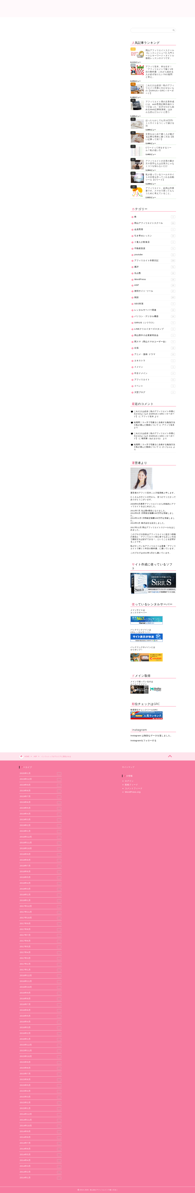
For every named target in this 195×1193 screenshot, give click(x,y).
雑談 (154, 297)
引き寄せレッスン (154, 235)
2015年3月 (40, 1097)
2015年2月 (40, 1102)
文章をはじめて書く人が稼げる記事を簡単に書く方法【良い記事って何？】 (160, 136)
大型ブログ (154, 392)
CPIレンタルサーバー (140, 632)
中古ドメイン (154, 373)
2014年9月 (40, 1131)
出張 (154, 348)
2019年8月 (40, 790)
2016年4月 (40, 1021)
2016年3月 (40, 1027)
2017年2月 (40, 964)
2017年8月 (40, 929)
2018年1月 (40, 900)
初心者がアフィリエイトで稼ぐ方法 (97, 8)
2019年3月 (40, 819)
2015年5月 (40, 1085)
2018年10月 (40, 848)
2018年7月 (40, 865)
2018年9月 (40, 854)
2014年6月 (40, 1149)
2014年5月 (40, 1154)
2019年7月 (40, 796)
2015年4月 (40, 1091)
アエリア (42, 95)
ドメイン (154, 367)
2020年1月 (40, 773)
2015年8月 (40, 1068)
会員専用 (154, 229)
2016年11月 (40, 981)
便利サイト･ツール (154, 291)
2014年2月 (40, 1172)
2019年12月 (40, 779)
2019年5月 (40, 808)
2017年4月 (40, 952)
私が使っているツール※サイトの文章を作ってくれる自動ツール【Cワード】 (160, 177)
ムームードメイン (138, 684)
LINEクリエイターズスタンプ (154, 329)
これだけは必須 (35, 21)
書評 (154, 267)
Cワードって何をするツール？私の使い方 (158, 148)
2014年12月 (40, 1114)
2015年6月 (40, 1079)
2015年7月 (40, 1073)
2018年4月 (40, 883)
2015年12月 (40, 1045)
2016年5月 (40, 1016)
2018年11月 (40, 842)
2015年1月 (40, 1108)
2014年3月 (40, 1166)
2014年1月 (40, 1177)
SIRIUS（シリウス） (154, 322)
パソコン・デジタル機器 (154, 316)
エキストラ (154, 360)
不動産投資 (154, 248)
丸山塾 (154, 273)
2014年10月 (40, 1125)
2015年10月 (40, 1056)
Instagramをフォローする (143, 740)
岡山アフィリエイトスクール (154, 223)
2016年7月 (40, 1004)
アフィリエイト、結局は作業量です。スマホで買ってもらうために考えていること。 (160, 190)
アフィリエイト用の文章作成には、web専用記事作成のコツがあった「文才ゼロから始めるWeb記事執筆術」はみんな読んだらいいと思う (160, 106)
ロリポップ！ (136, 650)
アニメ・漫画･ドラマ (154, 354)
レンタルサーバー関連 (154, 310)
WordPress (154, 279)
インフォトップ (30, 95)
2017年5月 (40, 946)
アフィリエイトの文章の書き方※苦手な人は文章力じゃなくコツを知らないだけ (160, 163)
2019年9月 (40, 785)
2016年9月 (40, 993)
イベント (154, 386)
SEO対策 (154, 303)
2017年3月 (40, 958)
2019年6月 (40, 802)
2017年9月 (40, 923)
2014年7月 (40, 1143)
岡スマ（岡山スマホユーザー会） (154, 341)
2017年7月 (40, 935)
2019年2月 (40, 825)
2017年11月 (40, 912)
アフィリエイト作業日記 (97, 21)
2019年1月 (40, 831)
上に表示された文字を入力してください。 (40, 318)
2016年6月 (40, 1010)
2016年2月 (40, 1033)
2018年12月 (40, 837)
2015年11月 (40, 1050)
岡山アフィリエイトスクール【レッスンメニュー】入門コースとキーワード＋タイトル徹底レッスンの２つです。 (160, 54)
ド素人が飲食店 (154, 242)
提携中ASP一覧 (66, 21)
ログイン (129, 781)
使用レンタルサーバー (129, 21)
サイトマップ (128, 767)
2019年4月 (40, 814)
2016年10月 (40, 987)
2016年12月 (40, 975)
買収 (52, 95)
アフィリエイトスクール (160, 21)
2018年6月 (40, 871)
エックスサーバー (138, 613)
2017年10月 (40, 917)
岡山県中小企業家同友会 (154, 335)
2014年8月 (40, 1137)
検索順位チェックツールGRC (144, 710)
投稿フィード (131, 784)
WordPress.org (133, 792)
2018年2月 (40, 894)
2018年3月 (40, 889)
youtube (154, 254)
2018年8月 (40, 860)
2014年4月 (40, 1160)
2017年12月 (40, 906)
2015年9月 (40, 1062)
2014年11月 (40, 1120)
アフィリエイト (154, 379)
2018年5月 (40, 877)
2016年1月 (40, 1039)
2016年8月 (40, 998)
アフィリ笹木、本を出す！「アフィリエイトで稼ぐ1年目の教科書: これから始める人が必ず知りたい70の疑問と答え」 (159, 71)
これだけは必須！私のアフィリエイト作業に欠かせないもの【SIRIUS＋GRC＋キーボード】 (160, 89)
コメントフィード (133, 788)
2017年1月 (40, 969)
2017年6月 (40, 941)
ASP (26, 33)
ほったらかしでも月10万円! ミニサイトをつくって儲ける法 (160, 123)
